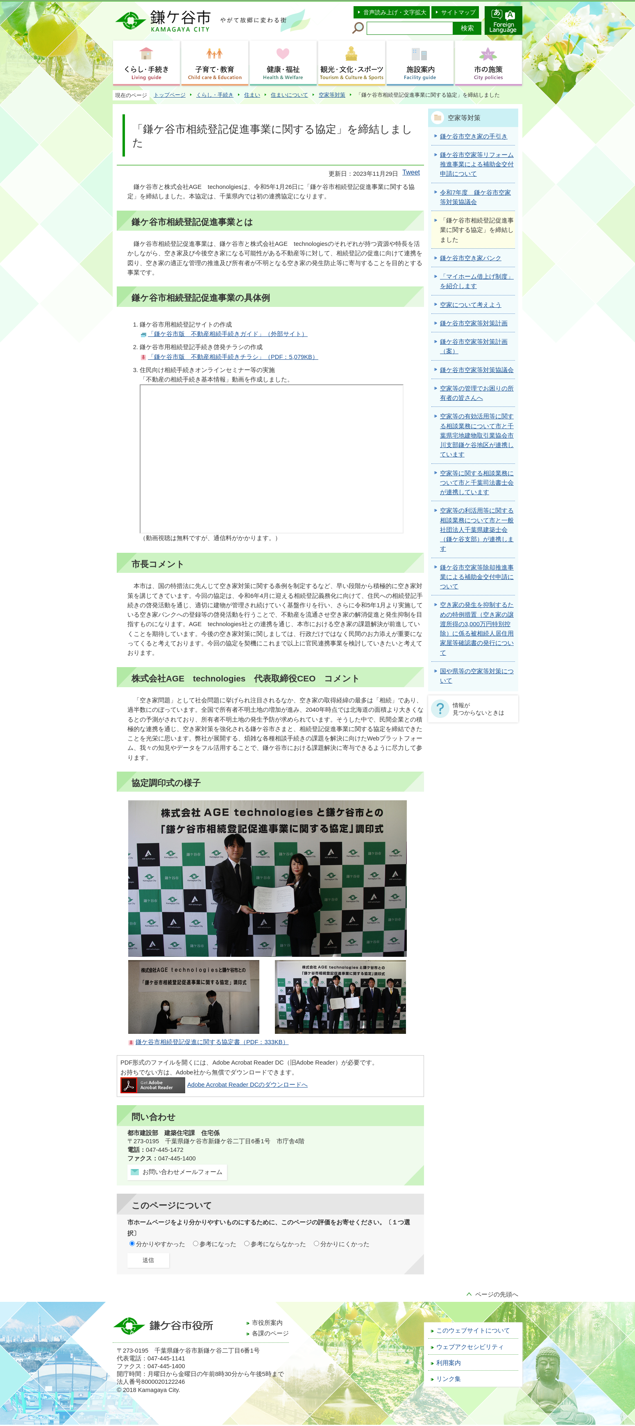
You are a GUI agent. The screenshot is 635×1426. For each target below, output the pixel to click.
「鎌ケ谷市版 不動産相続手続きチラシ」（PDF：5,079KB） (233, 357)
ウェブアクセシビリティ (470, 1347)
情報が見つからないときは (478, 709)
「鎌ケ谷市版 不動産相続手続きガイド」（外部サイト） (228, 334)
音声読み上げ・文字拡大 (394, 12)
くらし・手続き (215, 95)
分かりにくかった (345, 1244)
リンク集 (448, 1379)
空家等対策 (332, 95)
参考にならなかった (278, 1244)
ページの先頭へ (496, 1294)
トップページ (170, 95)
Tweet (411, 172)
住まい (252, 95)
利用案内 (448, 1363)
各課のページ (270, 1333)
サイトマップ (458, 12)
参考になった (218, 1244)
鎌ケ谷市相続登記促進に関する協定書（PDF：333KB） (212, 1042)
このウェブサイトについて (473, 1330)
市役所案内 (267, 1322)
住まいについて (289, 95)
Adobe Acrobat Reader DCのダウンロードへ (214, 1084)
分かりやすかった (160, 1244)
